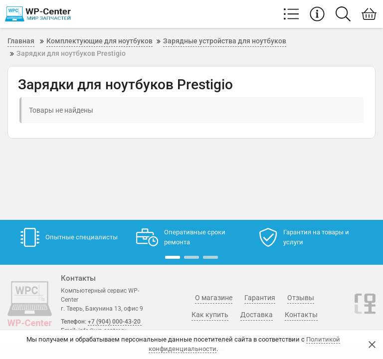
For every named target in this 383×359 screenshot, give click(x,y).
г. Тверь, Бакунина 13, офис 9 (102, 308)
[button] (172, 257)
